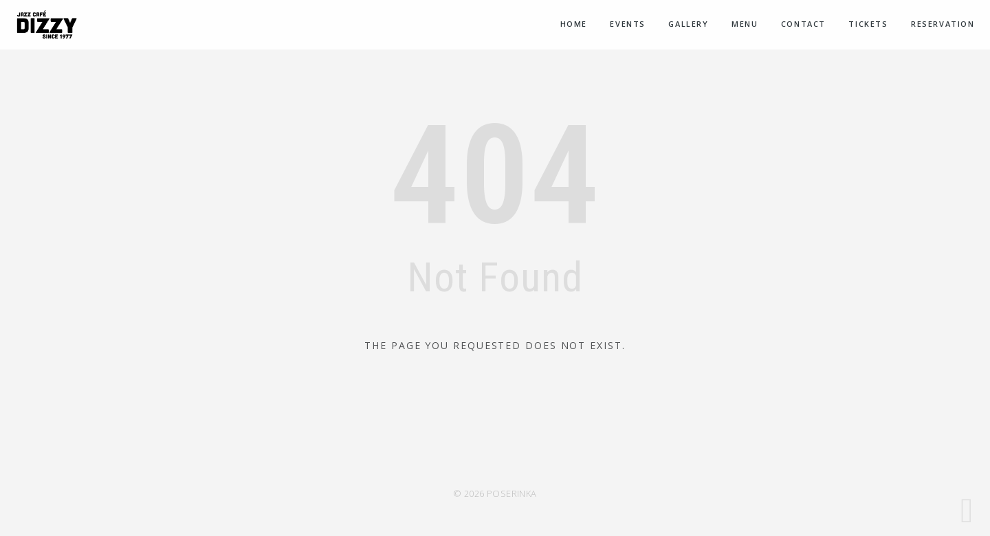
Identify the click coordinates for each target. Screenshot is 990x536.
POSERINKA (512, 493)
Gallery (688, 24)
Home (573, 24)
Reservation (943, 24)
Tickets (868, 24)
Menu (745, 24)
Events (628, 24)
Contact (803, 24)
